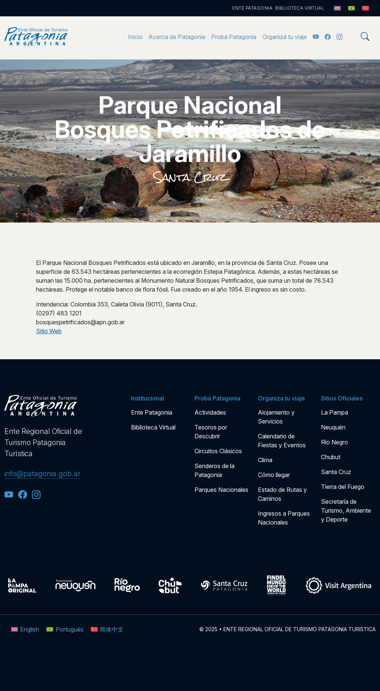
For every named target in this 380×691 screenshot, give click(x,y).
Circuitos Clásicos (218, 451)
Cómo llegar (274, 474)
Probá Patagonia (233, 36)
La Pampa (334, 412)
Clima (265, 460)
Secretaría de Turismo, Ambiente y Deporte (346, 510)
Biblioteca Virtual (299, 8)
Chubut (330, 457)
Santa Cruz (190, 177)
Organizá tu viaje (284, 36)
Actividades (210, 412)
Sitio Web (49, 331)
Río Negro (334, 442)
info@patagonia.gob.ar (42, 473)
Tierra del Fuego (342, 486)
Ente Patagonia (252, 8)
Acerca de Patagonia (176, 36)
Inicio (135, 36)
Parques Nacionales (221, 489)
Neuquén (333, 427)
